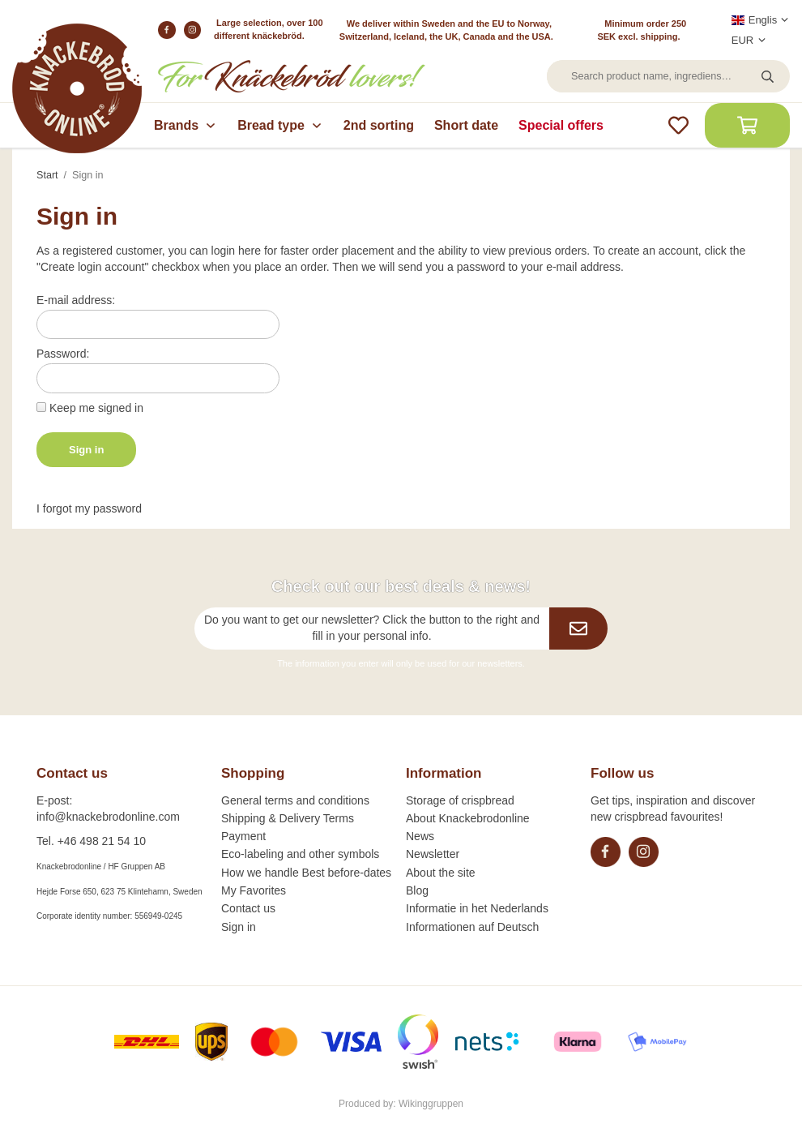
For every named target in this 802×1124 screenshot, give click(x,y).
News (420, 836)
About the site (441, 872)
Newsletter (432, 853)
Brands (185, 125)
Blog (417, 890)
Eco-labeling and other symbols (300, 853)
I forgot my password (89, 508)
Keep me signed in (96, 407)
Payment (243, 836)
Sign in (86, 450)
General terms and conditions (295, 800)
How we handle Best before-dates (306, 872)
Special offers (561, 125)
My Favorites (253, 890)
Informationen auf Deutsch (472, 926)
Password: (62, 353)
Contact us (248, 908)
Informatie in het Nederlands (477, 908)
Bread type (280, 125)
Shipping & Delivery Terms (287, 818)
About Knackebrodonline (468, 818)
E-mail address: (75, 300)
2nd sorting (378, 125)
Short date (466, 125)
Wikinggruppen (431, 1103)
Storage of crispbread (460, 800)
